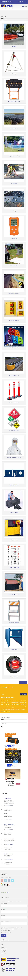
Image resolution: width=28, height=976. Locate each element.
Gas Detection (14, 238)
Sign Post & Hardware (14, 485)
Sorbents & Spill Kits (14, 512)
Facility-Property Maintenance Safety (10, 928)
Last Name (3, 915)
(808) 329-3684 (10, 844)
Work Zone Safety (7, 932)
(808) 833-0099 (5, 3)
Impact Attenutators (14, 375)
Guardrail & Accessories (14, 293)
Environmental (14, 128)
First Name (3, 909)
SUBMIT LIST (23, 694)
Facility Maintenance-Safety (14, 156)
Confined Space (14, 74)
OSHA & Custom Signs (14, 430)
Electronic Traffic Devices (14, 101)
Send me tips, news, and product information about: (11, 927)
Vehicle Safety (14, 677)
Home (2, 19)
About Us (2, 947)
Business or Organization (6, 921)
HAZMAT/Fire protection (14, 320)
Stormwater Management (14, 594)
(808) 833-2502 (5, 1)
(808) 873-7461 (10, 829)
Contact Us (23, 682)
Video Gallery (3, 950)
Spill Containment (14, 540)
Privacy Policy (3, 953)
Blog (2, 945)
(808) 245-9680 (10, 859)
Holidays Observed (5, 892)
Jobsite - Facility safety (14, 402)
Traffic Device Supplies (14, 622)
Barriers (14, 46)
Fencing (14, 211)
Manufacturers (3, 948)
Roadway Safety (6, 930)
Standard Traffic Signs (14, 567)
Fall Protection (14, 183)
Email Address (4, 903)
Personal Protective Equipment (14, 457)
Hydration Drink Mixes (14, 348)
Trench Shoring (14, 649)
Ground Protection (14, 265)
